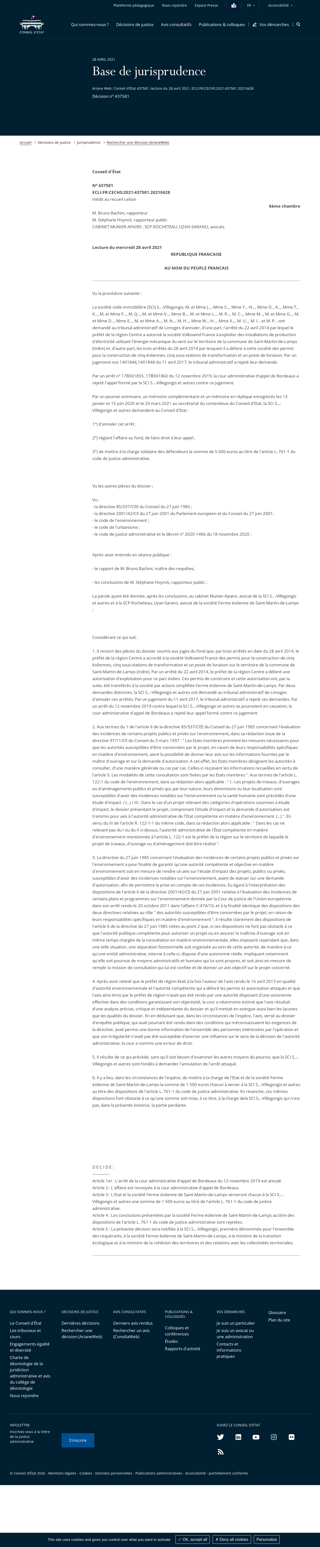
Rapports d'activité (182, 1348)
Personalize (266, 1539)
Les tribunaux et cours (25, 1333)
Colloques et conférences (177, 1331)
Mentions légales (62, 1473)
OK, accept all (192, 1539)
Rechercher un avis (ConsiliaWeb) (131, 1333)
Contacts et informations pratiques (229, 1350)
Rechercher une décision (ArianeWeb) (138, 142)
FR (249, 5)
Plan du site (279, 1320)
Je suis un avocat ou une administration (235, 1333)
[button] (90, 24)
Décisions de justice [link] (54, 142)
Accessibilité (278, 5)
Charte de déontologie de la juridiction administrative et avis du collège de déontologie (30, 1373)
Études (171, 1341)
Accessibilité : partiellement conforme (216, 1473)
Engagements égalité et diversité (30, 1347)
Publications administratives (158, 1473)
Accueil (26, 142)
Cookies (86, 1473)
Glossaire (277, 1312)
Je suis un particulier (236, 1323)
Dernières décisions (80, 1323)
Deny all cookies (231, 1539)
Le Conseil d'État (25, 1323)
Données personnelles (113, 1473)
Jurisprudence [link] (88, 142)
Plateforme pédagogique (133, 5)
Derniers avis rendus (133, 1323)
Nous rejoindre (24, 1395)
